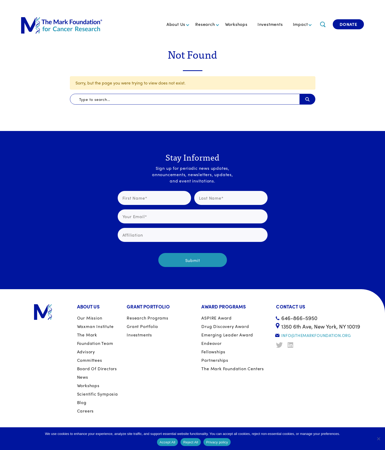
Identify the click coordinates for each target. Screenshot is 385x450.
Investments (270, 24)
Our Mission (89, 318)
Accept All (167, 442)
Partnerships (214, 360)
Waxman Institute (95, 326)
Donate (348, 24)
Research (205, 24)
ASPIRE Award (216, 318)
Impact (300, 24)
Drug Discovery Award (225, 326)
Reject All (190, 442)
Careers (85, 411)
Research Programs (147, 318)
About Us (176, 24)
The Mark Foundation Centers (232, 368)
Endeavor (211, 343)
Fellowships (213, 352)
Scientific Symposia (97, 394)
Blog (82, 402)
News (82, 377)
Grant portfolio (142, 326)
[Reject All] (378, 438)
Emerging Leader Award (227, 335)
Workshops (236, 24)
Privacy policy (217, 442)
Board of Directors (97, 368)
